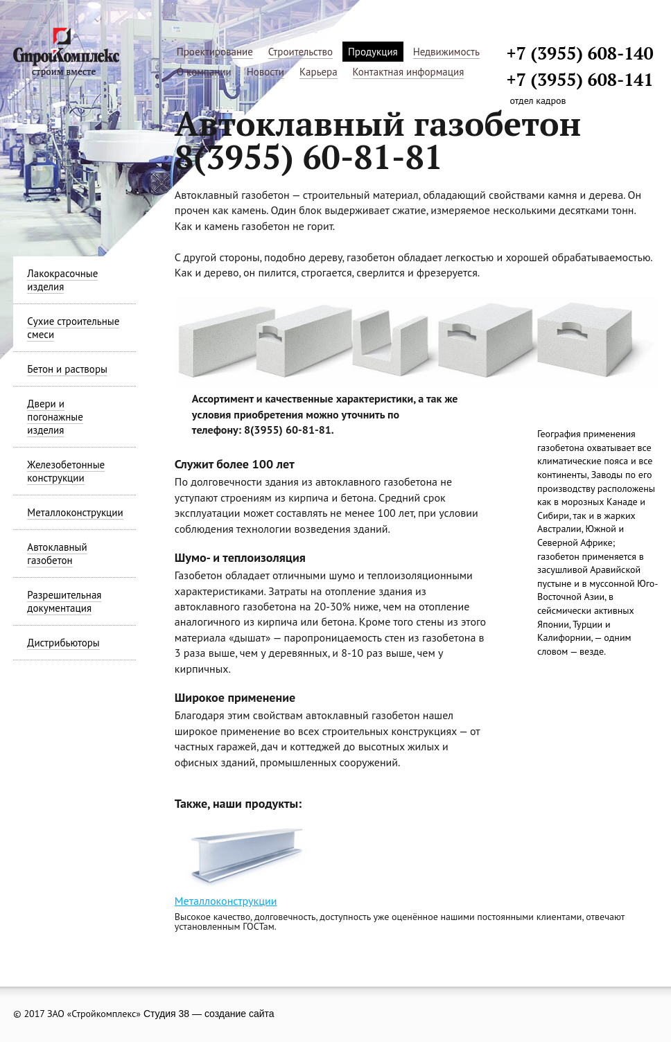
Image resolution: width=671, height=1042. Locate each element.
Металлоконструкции (75, 512)
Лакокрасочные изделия (62, 280)
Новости (265, 71)
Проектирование (215, 51)
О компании (204, 71)
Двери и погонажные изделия (54, 416)
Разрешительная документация (64, 601)
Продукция (373, 51)
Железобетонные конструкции (66, 471)
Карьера (318, 71)
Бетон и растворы (67, 369)
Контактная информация (408, 71)
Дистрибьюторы (63, 642)
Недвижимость (446, 51)
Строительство (300, 51)
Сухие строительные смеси (73, 328)
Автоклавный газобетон (57, 553)
